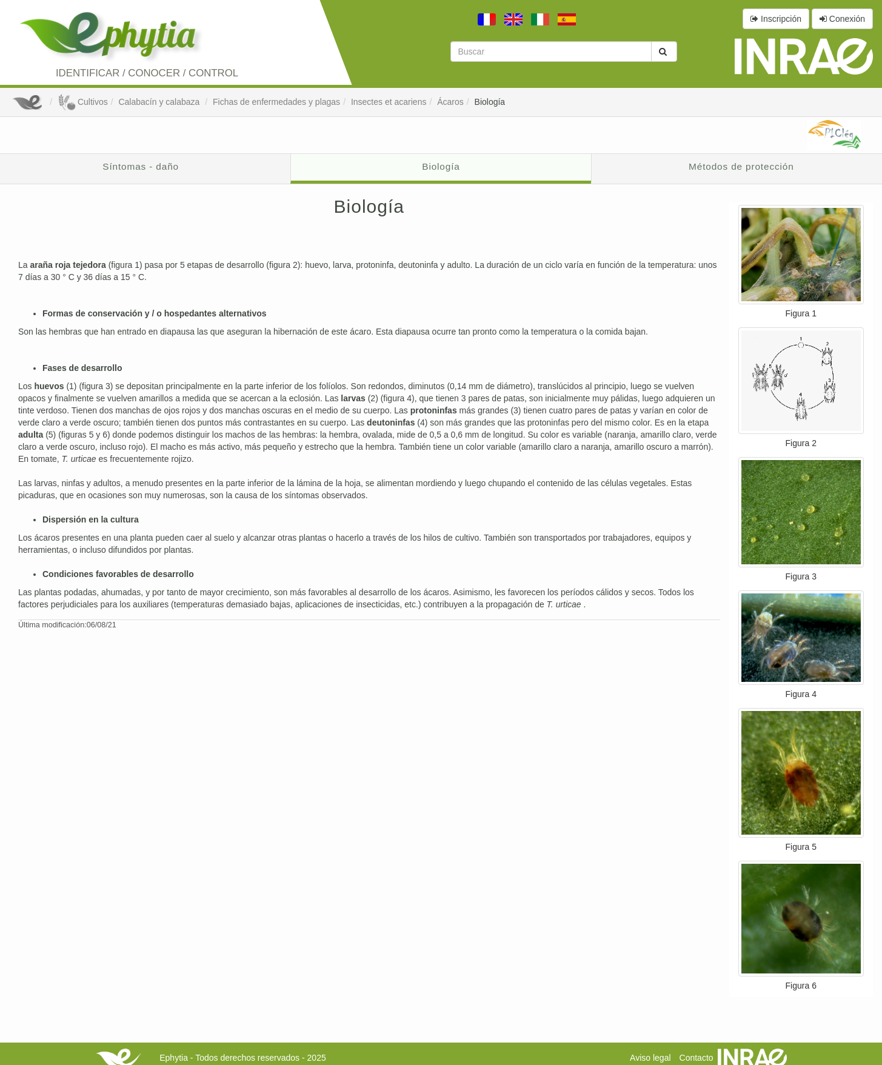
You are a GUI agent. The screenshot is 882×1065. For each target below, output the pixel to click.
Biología (490, 102)
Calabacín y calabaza (160, 102)
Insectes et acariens (389, 102)
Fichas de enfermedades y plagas (276, 102)
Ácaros (450, 102)
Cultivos (83, 102)
